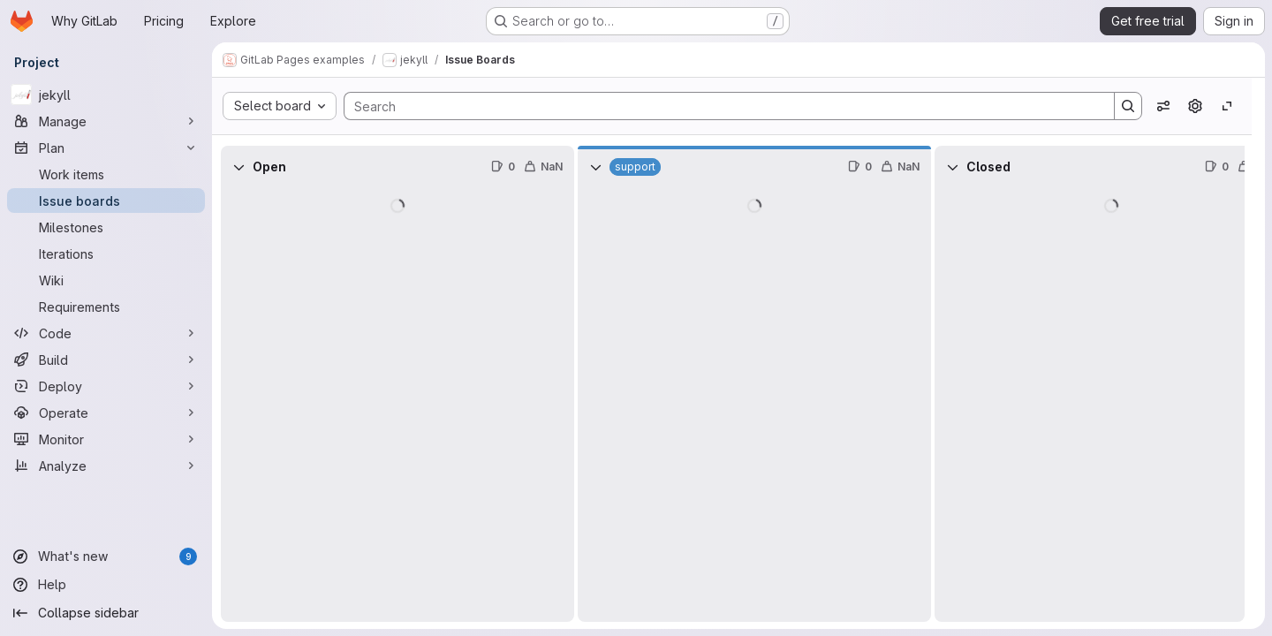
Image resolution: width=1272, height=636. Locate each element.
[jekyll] (106, 94)
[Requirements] (106, 306)
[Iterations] (106, 253)
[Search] (720, 106)
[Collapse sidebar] (106, 613)
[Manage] (106, 121)
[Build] (106, 359)
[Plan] (106, 147)
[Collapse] (238, 167)
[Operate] (106, 412)
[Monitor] (106, 439)
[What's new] (106, 556)
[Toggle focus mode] (1227, 106)
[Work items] (106, 174)
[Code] (106, 333)
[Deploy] (106, 386)
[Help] (106, 584)
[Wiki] (106, 280)
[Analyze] (106, 465)
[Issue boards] (106, 200)
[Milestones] (106, 227)
